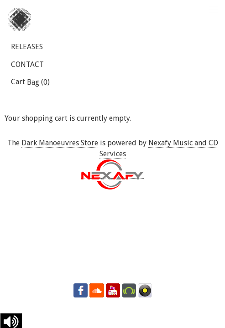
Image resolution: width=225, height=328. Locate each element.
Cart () (30, 82)
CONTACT (27, 64)
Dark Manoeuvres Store (59, 142)
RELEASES (27, 46)
